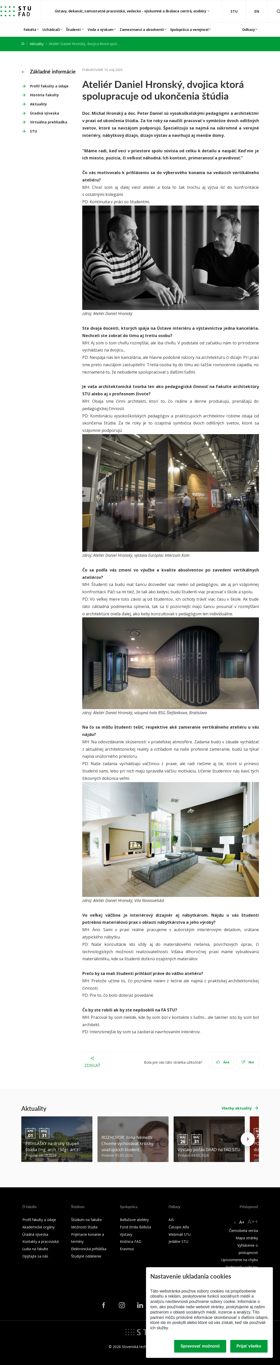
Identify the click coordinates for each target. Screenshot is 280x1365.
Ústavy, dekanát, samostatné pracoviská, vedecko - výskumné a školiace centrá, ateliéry (131, 11)
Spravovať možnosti (200, 1346)
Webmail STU (180, 1234)
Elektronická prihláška (88, 1248)
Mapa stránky (247, 1237)
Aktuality (37, 43)
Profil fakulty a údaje (49, 86)
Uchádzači (51, 29)
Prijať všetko (249, 1346)
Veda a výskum (100, 29)
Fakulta (30, 29)
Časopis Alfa (179, 1227)
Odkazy (248, 29)
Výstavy (126, 1234)
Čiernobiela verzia (243, 1230)
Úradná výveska (44, 113)
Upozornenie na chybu (239, 1259)
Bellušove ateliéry (134, 1219)
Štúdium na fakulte (86, 1219)
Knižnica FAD (130, 1241)
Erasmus (127, 1248)
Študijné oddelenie (86, 1256)
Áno (222, 1062)
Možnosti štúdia (84, 1227)
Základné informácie (49, 71)
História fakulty (44, 95)
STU (33, 131)
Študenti (73, 29)
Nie (247, 1062)
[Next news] (248, 1139)
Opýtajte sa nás (35, 1256)
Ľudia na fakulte (35, 1248)
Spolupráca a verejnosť (189, 29)
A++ (253, 1221)
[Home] (22, 43)
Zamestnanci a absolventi (142, 29)
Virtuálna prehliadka (48, 122)
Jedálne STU (178, 1241)
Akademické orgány (38, 1227)
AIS (171, 1219)
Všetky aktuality (237, 1108)
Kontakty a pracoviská (40, 1241)
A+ (241, 1222)
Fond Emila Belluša (135, 1227)
